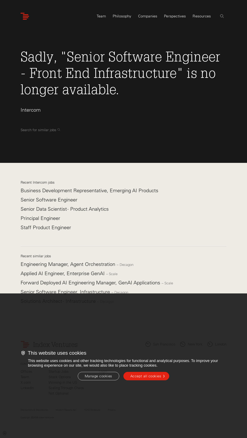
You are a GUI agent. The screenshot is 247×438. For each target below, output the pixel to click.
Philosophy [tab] (122, 16)
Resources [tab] (202, 16)
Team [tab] (101, 16)
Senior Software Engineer (49, 200)
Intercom (31, 110)
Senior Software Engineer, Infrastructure (66, 292)
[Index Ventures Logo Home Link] (25, 16)
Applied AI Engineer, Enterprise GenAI (63, 273)
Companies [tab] (147, 16)
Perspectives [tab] (175, 16)
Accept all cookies (145, 376)
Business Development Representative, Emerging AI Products (89, 190)
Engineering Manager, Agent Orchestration (69, 264)
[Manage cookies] (98, 376)
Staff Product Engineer (46, 227)
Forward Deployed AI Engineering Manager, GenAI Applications (91, 283)
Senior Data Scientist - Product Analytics (65, 209)
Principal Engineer (40, 218)
